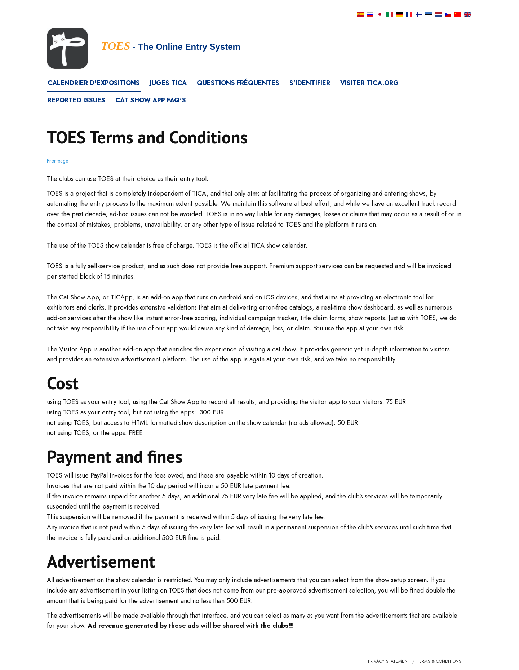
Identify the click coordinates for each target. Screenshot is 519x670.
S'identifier (309, 83)
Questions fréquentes (238, 83)
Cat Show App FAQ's (150, 100)
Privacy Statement (389, 661)
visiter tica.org (369, 83)
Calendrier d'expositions (94, 83)
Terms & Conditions (439, 661)
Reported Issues (76, 100)
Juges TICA (168, 83)
